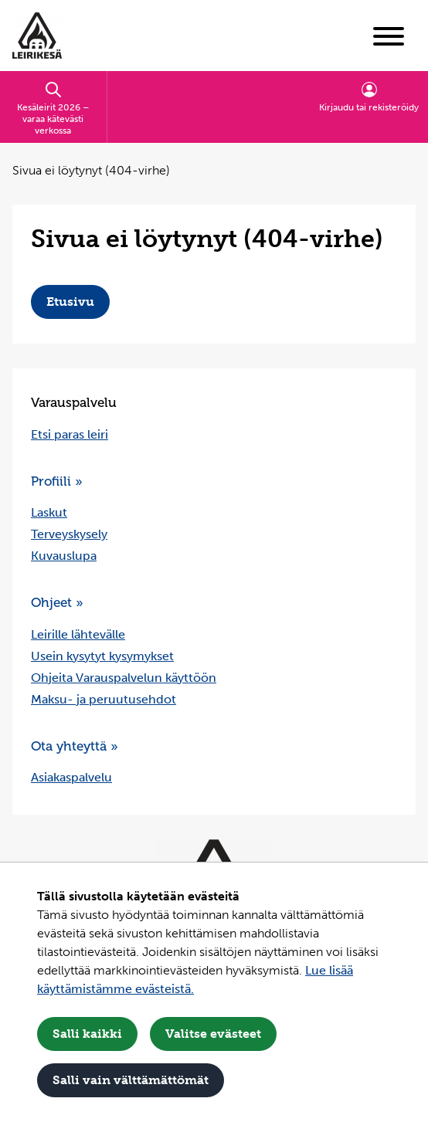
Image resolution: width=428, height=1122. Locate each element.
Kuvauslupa (64, 555)
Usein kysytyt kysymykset (102, 656)
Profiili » (57, 481)
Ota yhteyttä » (74, 746)
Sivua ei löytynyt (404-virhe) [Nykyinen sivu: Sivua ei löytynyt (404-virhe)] (91, 170)
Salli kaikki (87, 1033)
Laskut (49, 512)
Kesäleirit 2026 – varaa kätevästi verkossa (53, 108)
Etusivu (70, 301)
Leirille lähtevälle (78, 634)
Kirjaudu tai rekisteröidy (369, 96)
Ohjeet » (57, 602)
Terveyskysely (69, 534)
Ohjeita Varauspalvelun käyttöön (123, 677)
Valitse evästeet (213, 1033)
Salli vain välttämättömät (131, 1080)
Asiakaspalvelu (71, 777)
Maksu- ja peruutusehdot (103, 699)
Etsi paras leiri (69, 434)
